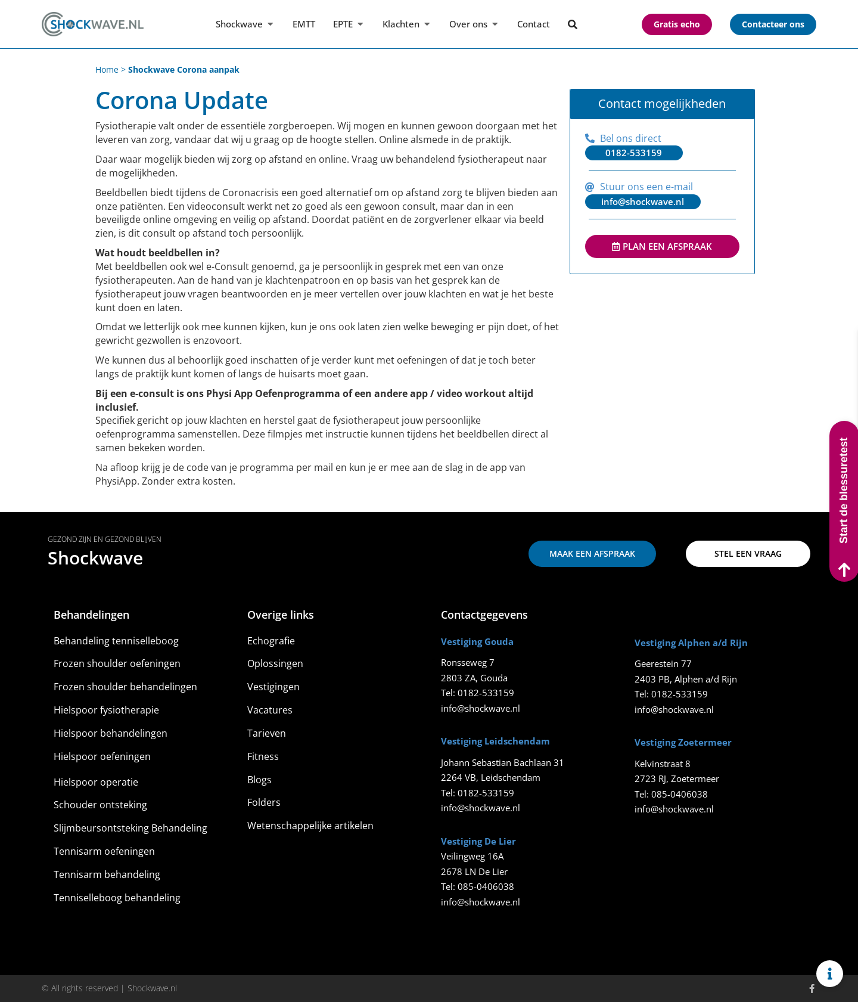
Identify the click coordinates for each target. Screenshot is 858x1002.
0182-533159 (486, 693)
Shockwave (95, 557)
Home (107, 69)
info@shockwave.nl (480, 708)
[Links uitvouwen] (829, 973)
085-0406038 (486, 886)
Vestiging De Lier (478, 841)
